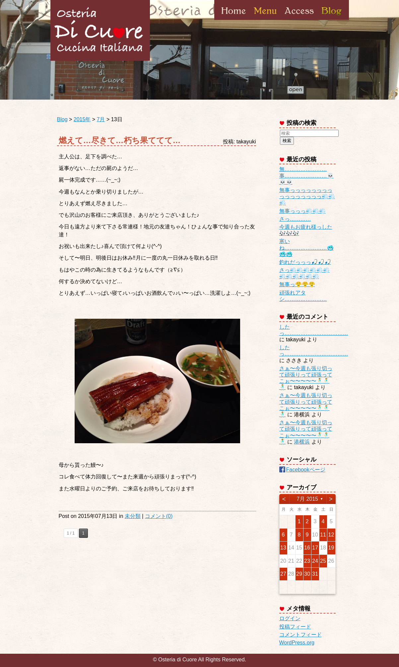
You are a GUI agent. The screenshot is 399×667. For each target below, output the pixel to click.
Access (299, 19)
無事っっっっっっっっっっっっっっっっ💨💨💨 (307, 196)
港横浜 (302, 442)
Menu (265, 19)
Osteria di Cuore (100, 30)
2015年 (82, 119)
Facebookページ (305, 469)
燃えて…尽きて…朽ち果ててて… (120, 140)
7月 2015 (307, 499)
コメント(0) (159, 516)
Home (233, 19)
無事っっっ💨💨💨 (302, 211)
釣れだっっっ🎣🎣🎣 (305, 262)
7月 (101, 119)
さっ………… (295, 219)
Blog (331, 19)
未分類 (133, 516)
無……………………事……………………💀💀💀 (306, 175)
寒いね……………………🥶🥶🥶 (306, 247)
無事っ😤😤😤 (297, 284)
